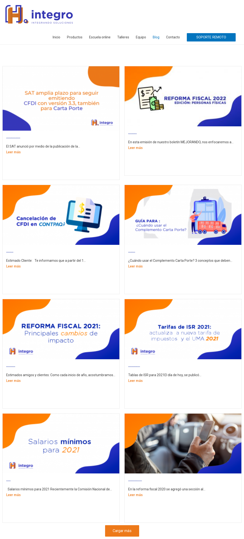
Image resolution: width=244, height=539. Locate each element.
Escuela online (100, 37)
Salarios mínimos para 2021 (8, 480)
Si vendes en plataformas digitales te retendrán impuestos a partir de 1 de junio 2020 (135, 480)
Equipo (141, 37)
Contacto (173, 37)
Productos (74, 37)
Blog (156, 37)
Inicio (56, 37)
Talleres (123, 37)
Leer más (13, 152)
